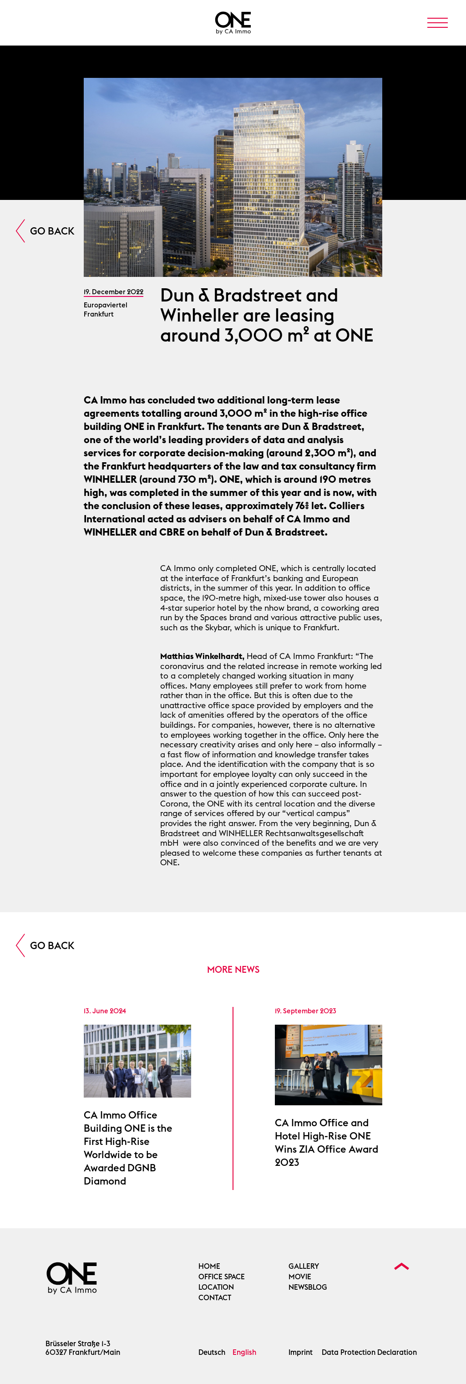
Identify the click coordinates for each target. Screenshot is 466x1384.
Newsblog (308, 1287)
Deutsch (211, 1352)
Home (209, 1266)
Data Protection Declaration (369, 1352)
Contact (214, 1297)
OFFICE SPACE (221, 1276)
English (244, 1352)
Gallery (304, 1266)
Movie (300, 1276)
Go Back (52, 231)
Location (216, 1287)
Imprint (301, 1352)
